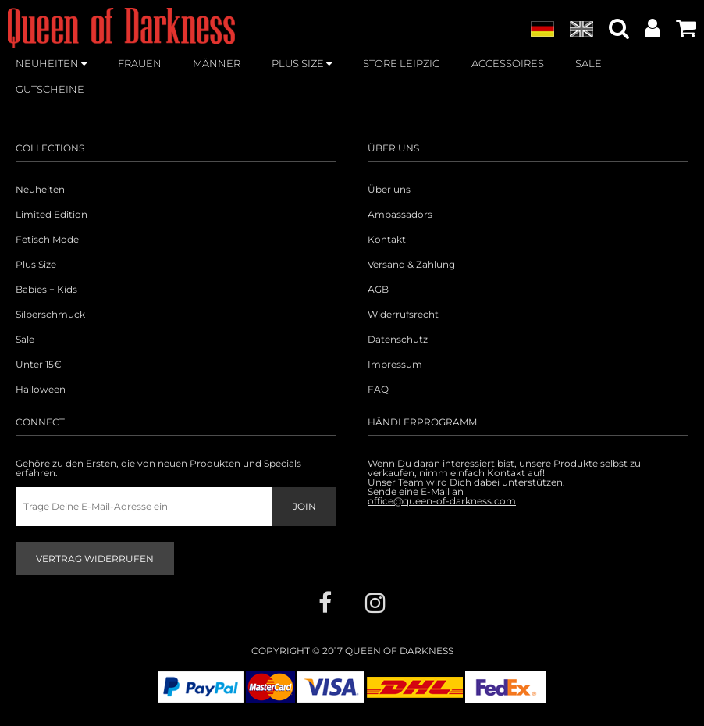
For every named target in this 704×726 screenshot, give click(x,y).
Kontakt (387, 239)
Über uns (389, 189)
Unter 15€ (39, 364)
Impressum (395, 364)
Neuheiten (40, 189)
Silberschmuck (50, 314)
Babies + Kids (46, 289)
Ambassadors (400, 214)
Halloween (41, 389)
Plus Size (36, 264)
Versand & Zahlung (411, 264)
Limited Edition (51, 214)
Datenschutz (398, 339)
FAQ (378, 389)
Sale (25, 339)
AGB (378, 289)
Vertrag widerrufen (95, 558)
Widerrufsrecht (403, 314)
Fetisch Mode (47, 239)
